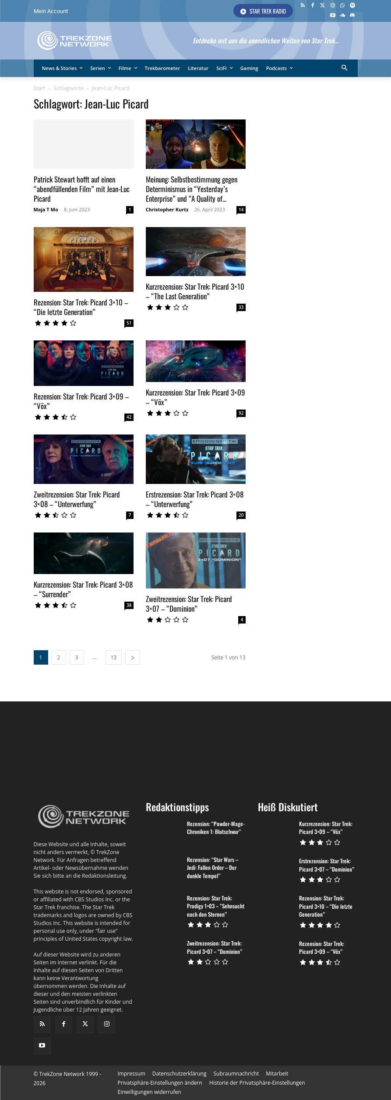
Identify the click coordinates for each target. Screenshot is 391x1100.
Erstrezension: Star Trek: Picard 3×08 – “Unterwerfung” (194, 499)
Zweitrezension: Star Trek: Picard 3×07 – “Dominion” (189, 596)
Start (40, 88)
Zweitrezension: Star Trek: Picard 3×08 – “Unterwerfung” (77, 499)
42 (129, 417)
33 (241, 307)
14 (241, 210)
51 (129, 323)
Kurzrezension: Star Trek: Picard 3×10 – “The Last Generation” (195, 291)
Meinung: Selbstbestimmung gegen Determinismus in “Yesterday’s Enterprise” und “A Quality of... (191, 189)
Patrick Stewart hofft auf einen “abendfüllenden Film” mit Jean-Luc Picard (82, 189)
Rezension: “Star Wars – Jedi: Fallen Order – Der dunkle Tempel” (211, 860)
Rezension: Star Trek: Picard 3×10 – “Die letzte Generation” (81, 307)
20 (241, 515)
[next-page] (132, 650)
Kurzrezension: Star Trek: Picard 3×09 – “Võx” (195, 397)
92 (241, 413)
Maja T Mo (46, 209)
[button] (344, 68)
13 (114, 650)
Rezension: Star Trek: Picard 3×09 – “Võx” (81, 401)
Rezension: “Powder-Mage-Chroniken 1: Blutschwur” (213, 821)
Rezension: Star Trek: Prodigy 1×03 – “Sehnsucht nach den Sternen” (214, 898)
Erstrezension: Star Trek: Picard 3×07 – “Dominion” (325, 857)
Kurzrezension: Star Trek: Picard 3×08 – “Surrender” (83, 589)
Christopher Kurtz (167, 209)
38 (129, 605)
